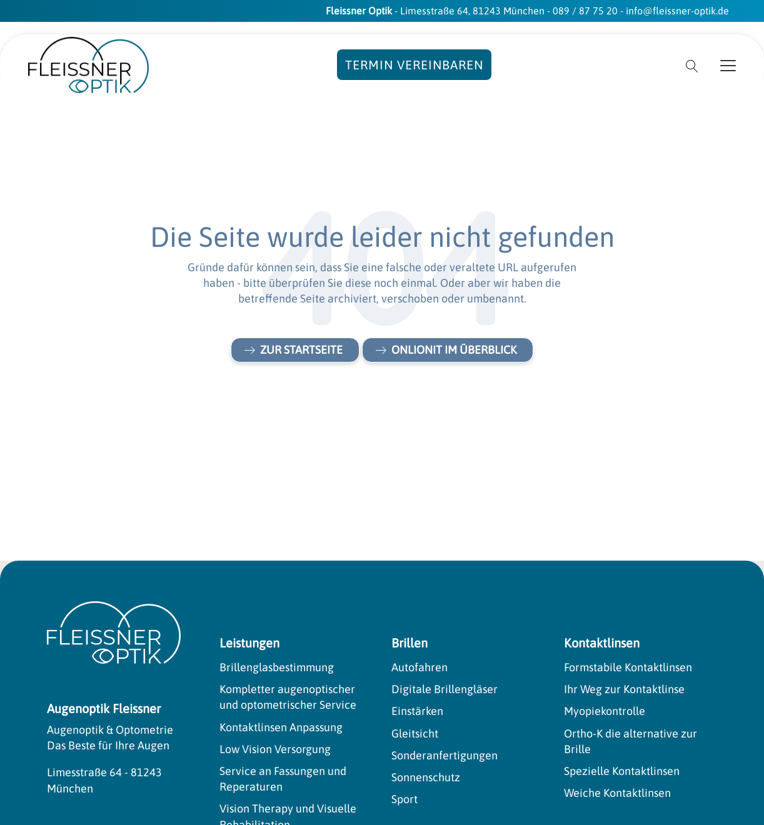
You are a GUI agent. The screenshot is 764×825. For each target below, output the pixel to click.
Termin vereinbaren (414, 65)
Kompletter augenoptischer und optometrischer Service (287, 696)
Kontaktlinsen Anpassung (281, 727)
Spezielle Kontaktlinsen (622, 771)
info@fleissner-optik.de (677, 10)
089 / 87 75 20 (585, 10)
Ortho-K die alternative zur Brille (630, 741)
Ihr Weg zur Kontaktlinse (624, 689)
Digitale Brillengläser (444, 689)
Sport (404, 799)
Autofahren (419, 667)
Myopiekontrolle (604, 711)
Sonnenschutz (425, 777)
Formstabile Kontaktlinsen (628, 667)
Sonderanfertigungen (444, 755)
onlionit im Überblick (453, 349)
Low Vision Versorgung (275, 749)
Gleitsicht (414, 733)
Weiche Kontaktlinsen (617, 792)
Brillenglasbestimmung (276, 667)
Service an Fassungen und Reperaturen (282, 778)
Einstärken (417, 711)
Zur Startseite (301, 349)
